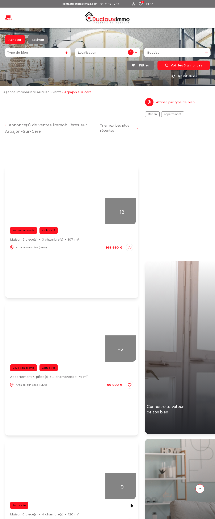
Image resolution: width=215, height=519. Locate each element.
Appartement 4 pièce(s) (49, 378)
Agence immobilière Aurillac (26, 93)
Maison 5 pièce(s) (44, 241)
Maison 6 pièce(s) (44, 515)
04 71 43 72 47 (109, 3)
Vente (57, 93)
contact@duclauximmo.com (79, 3)
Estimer (37, 40)
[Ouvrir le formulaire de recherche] (140, 65)
